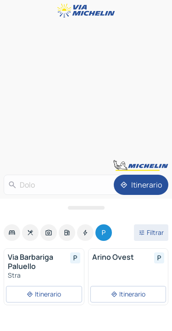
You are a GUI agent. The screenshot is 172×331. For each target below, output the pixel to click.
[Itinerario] (141, 185)
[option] (12, 232)
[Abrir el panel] (86, 208)
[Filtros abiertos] (151, 232)
